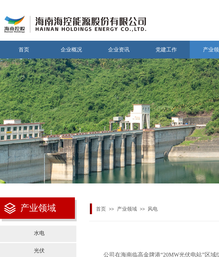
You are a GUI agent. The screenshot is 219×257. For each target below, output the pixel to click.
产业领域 (127, 209)
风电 (153, 209)
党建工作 (166, 49)
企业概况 (71, 49)
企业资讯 (118, 49)
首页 (24, 49)
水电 (39, 233)
